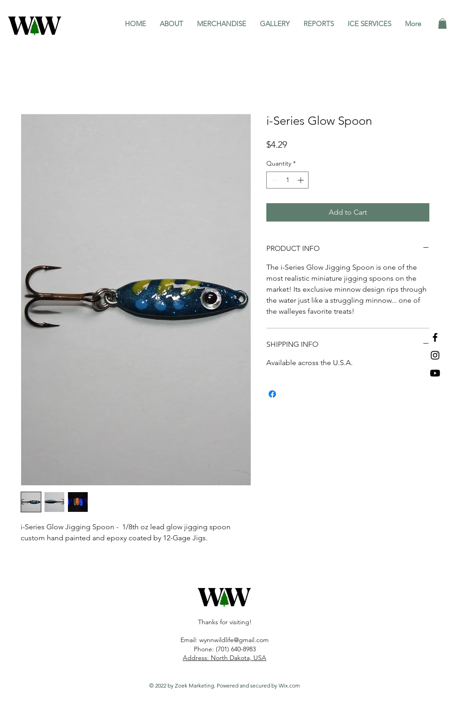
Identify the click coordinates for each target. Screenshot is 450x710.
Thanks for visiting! (225, 622)
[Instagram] (435, 355)
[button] (442, 23)
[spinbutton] (287, 180)
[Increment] (301, 180)
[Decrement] (273, 180)
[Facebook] (435, 337)
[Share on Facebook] (272, 393)
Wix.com (289, 685)
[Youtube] (435, 373)
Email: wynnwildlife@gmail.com (224, 640)
